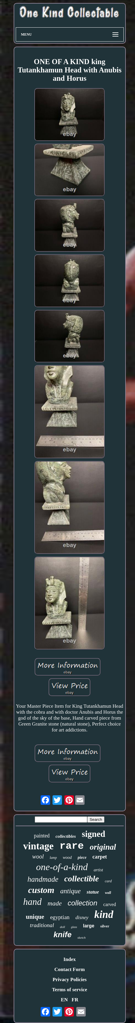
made (54, 903)
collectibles (65, 836)
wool (38, 856)
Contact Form (69, 969)
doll (62, 927)
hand (32, 902)
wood (67, 857)
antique (70, 891)
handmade (42, 879)
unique (35, 916)
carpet (99, 857)
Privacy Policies (70, 979)
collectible (81, 878)
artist (98, 869)
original (103, 847)
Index (69, 959)
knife (62, 934)
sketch (81, 937)
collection (82, 903)
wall (108, 893)
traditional (42, 925)
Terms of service (69, 989)
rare (72, 846)
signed (93, 834)
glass (74, 927)
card (108, 881)
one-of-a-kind (62, 867)
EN (64, 1000)
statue (93, 892)
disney (81, 917)
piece (82, 857)
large (88, 925)
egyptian (59, 917)
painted (42, 836)
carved (109, 904)
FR (75, 1000)
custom (41, 890)
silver (104, 926)
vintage (38, 846)
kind (103, 914)
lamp (53, 858)
